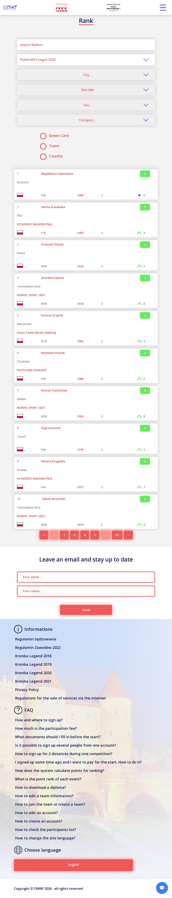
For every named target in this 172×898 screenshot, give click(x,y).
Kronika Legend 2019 (33, 664)
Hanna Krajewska (53, 207)
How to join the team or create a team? (50, 804)
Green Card (55, 135)
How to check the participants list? (45, 829)
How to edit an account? (36, 812)
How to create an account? (38, 821)
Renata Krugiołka (53, 461)
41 (117, 535)
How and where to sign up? (39, 720)
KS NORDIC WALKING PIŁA (34, 224)
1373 (80, 525)
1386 (80, 379)
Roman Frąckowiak (54, 390)
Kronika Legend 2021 (33, 681)
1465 (80, 233)
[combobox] (86, 59)
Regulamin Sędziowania (35, 639)
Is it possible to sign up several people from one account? (65, 745)
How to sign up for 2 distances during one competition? (63, 753)
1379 (80, 450)
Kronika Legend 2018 (33, 655)
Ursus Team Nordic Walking (36, 332)
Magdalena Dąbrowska (57, 173)
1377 (80, 487)
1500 (80, 195)
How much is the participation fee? (46, 728)
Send (86, 610)
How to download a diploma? (40, 787)
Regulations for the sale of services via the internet (60, 698)
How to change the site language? (45, 838)
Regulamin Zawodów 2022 (38, 647)
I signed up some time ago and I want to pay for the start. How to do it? (78, 762)
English (73, 864)
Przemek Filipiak (52, 244)
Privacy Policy (27, 689)
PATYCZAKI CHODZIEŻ (32, 370)
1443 (80, 266)
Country (53, 156)
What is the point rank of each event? (48, 779)
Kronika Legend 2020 (33, 672)
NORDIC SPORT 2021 (31, 295)
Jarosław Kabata (52, 278)
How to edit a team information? (44, 795)
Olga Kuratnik (51, 428)
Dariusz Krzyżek (52, 315)
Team (51, 146)
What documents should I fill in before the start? (58, 736)
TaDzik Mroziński (53, 499)
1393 (80, 341)
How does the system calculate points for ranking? (59, 770)
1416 (80, 304)
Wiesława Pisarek (53, 353)
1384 (80, 416)
